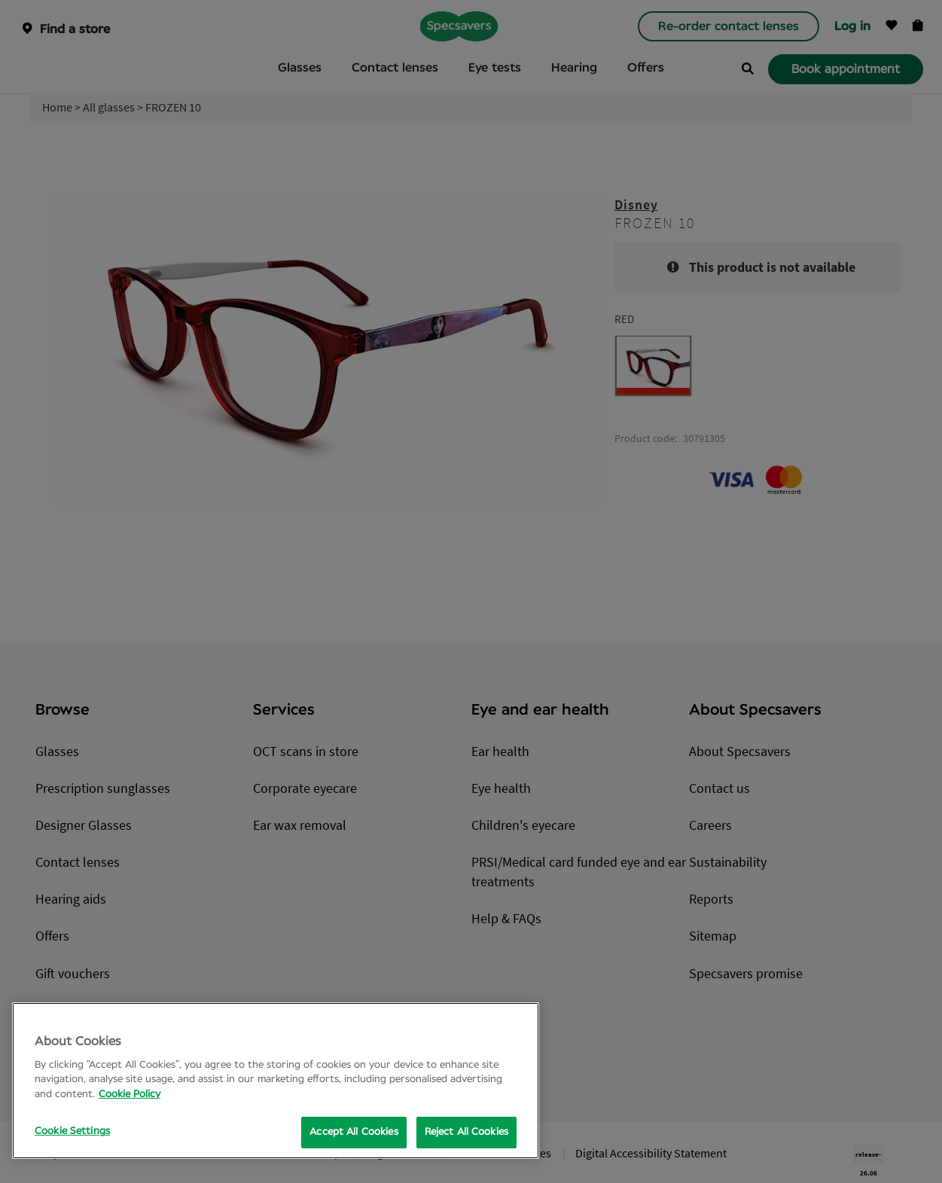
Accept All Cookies (353, 1132)
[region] (275, 1080)
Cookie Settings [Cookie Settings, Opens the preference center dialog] (72, 1131)
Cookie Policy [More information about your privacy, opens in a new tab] (129, 1094)
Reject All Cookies (466, 1132)
